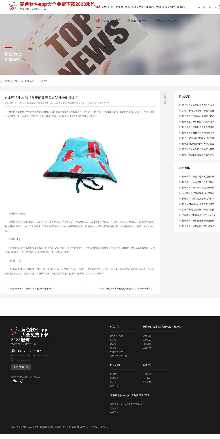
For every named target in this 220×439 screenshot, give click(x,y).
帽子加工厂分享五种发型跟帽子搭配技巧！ (35, 288)
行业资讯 (43, 81)
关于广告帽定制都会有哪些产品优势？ (198, 111)
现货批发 (114, 386)
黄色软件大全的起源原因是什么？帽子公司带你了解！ (198, 199)
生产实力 (147, 340)
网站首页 (97, 14)
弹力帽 (113, 343)
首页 (17, 81)
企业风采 (147, 347)
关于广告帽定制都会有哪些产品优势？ (198, 210)
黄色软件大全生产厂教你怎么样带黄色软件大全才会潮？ (198, 150)
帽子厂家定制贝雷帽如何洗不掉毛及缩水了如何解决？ (198, 155)
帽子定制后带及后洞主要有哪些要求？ (198, 205)
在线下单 (114, 412)
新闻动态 (158, 14)
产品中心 (127, 14)
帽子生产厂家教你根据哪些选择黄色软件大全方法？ (198, 221)
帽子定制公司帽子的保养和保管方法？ (198, 144)
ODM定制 (114, 378)
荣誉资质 (147, 343)
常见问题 (147, 382)
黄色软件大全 (105, 14)
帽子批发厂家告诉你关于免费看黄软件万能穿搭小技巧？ (198, 128)
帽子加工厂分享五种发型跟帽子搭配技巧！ (198, 188)
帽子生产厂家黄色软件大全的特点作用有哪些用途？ (198, 183)
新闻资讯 (147, 365)
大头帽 (112, 21)
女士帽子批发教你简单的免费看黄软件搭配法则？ (198, 194)
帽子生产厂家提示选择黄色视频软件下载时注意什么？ (198, 177)
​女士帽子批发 (15, 112)
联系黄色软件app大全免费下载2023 (174, 14)
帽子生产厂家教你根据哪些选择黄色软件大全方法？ (198, 117)
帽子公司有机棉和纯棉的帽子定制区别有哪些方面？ (198, 133)
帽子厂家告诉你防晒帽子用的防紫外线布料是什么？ (198, 139)
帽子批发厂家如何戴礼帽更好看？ (198, 121)
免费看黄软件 (119, 14)
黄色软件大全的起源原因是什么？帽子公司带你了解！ (198, 106)
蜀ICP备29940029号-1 (77, 427)
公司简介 (147, 335)
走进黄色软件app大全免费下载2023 (143, 14)
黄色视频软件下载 (118, 356)
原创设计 (114, 382)
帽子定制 (115, 365)
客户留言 (114, 408)
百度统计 (95, 427)
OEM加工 (114, 374)
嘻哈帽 (113, 347)
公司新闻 (147, 374)
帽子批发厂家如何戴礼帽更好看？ (198, 226)
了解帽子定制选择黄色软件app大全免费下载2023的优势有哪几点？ (199, 216)
